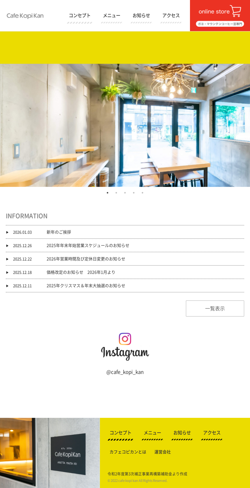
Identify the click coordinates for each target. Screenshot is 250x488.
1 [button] (107, 193)
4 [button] (134, 193)
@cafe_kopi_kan (125, 371)
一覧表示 (215, 308)
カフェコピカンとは (128, 451)
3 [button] (125, 193)
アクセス (171, 15)
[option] (125, 125)
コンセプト (80, 15)
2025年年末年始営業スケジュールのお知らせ (88, 245)
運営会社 (162, 451)
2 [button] (116, 193)
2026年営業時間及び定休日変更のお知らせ (86, 258)
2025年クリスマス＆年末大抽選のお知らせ (86, 285)
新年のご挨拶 (59, 232)
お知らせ (141, 15)
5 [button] (142, 193)
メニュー (111, 15)
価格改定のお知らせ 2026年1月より (81, 272)
